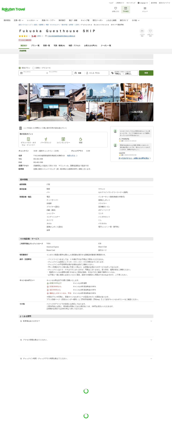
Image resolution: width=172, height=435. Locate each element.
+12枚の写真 (137, 112)
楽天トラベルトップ (25, 25)
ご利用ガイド (120, 3)
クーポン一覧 (106, 45)
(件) (40, 36)
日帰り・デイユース (43, 68)
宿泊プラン (26, 68)
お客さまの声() (90, 45)
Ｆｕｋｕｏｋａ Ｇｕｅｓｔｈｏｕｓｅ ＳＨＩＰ (57, 31)
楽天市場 (154, 3)
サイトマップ (131, 3)
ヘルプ (111, 3)
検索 (146, 73)
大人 (91, 73)
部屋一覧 (46, 45)
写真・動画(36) (59, 45)
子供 (96, 73)
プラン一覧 (35, 45)
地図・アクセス (74, 45)
